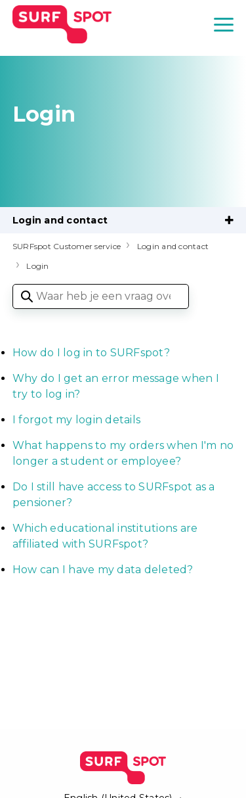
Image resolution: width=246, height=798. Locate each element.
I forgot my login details (76, 419)
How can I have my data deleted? (103, 569)
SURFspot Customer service (66, 246)
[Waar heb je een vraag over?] (100, 296)
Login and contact (60, 220)
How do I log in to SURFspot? (91, 352)
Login (37, 266)
